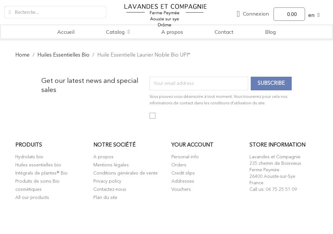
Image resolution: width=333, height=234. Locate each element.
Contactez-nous (109, 189)
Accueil (65, 32)
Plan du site (105, 197)
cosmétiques (28, 189)
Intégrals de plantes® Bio (41, 173)
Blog (270, 32)
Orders (178, 165)
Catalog (118, 32)
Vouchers (181, 189)
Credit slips (183, 173)
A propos (172, 32)
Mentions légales (111, 165)
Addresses (182, 181)
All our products (32, 197)
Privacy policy (107, 181)
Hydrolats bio (29, 157)
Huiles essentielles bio (38, 165)
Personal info (185, 157)
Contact (224, 32)
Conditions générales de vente (125, 173)
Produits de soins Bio (37, 181)
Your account (192, 145)
